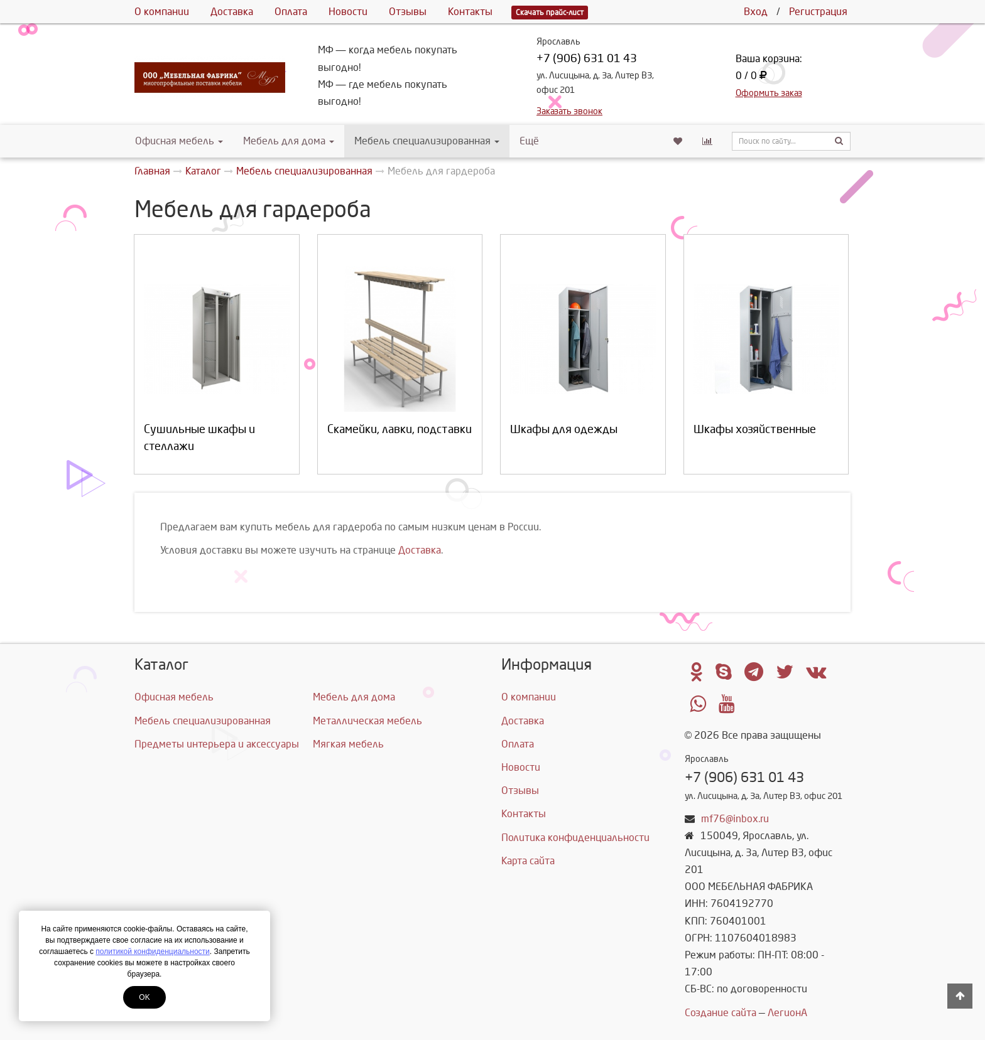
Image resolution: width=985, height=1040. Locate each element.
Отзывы (408, 11)
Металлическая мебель (367, 721)
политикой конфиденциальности (152, 951)
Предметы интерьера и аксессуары (216, 744)
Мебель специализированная (426, 141)
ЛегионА (787, 1012)
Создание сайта (720, 1012)
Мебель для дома (288, 141)
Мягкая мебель (348, 744)
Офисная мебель (179, 141)
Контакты (470, 11)
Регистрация (818, 11)
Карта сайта (528, 860)
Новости (348, 11)
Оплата (291, 11)
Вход (756, 11)
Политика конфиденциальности (575, 837)
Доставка (231, 11)
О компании (161, 11)
